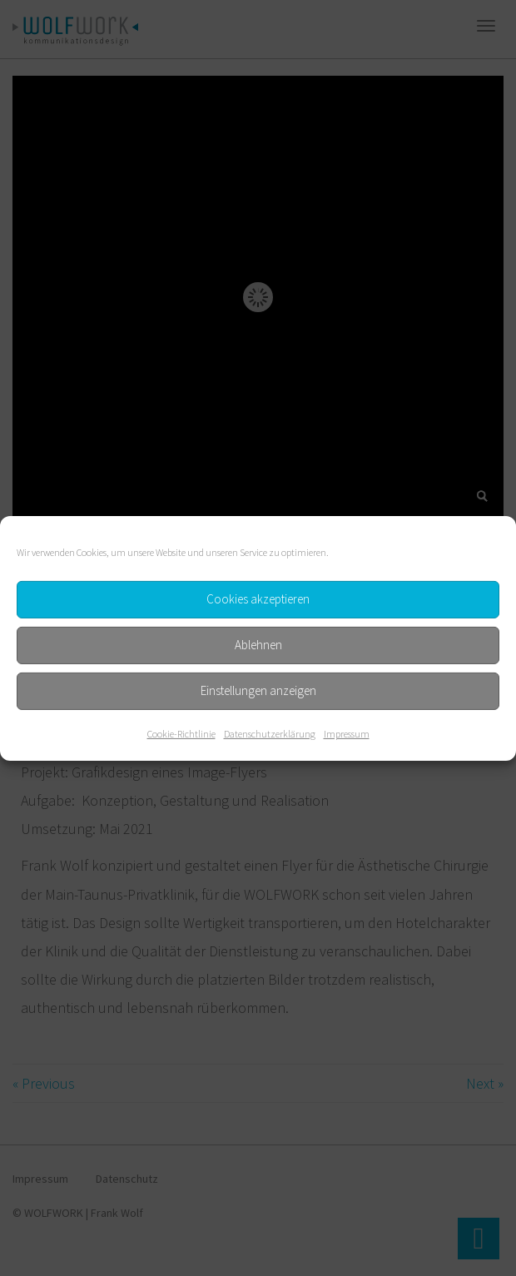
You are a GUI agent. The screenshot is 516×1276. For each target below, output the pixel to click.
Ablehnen (258, 645)
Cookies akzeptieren (258, 599)
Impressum (347, 733)
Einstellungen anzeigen (258, 690)
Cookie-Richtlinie (181, 733)
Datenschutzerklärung (269, 733)
